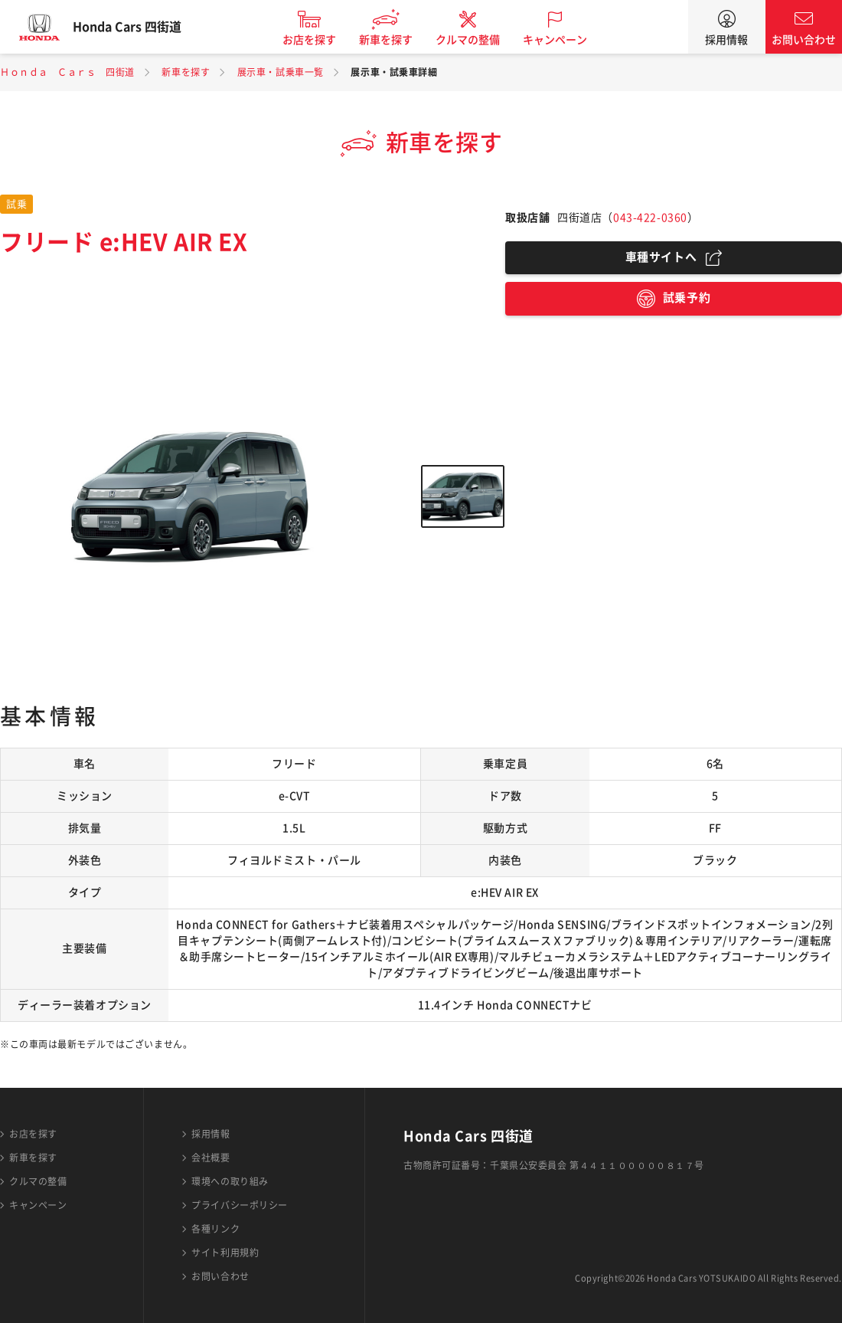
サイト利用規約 (225, 1252)
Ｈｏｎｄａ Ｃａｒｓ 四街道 (67, 72)
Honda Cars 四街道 (141, 26)
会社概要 (210, 1157)
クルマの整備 (482, 39)
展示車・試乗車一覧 (280, 72)
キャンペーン (569, 39)
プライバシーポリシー (239, 1205)
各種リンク (215, 1228)
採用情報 (726, 39)
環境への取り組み (229, 1181)
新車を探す (400, 39)
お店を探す (324, 39)
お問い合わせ (804, 39)
